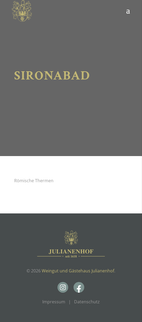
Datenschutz (87, 302)
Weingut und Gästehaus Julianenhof (78, 271)
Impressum (53, 302)
